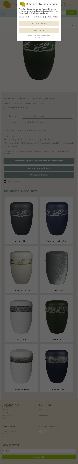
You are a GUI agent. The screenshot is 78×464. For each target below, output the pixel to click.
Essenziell (24, 17)
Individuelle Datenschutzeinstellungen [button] (39, 35)
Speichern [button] (39, 30)
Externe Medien (50, 17)
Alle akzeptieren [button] (39, 23)
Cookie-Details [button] (39, 38)
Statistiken (36, 17)
